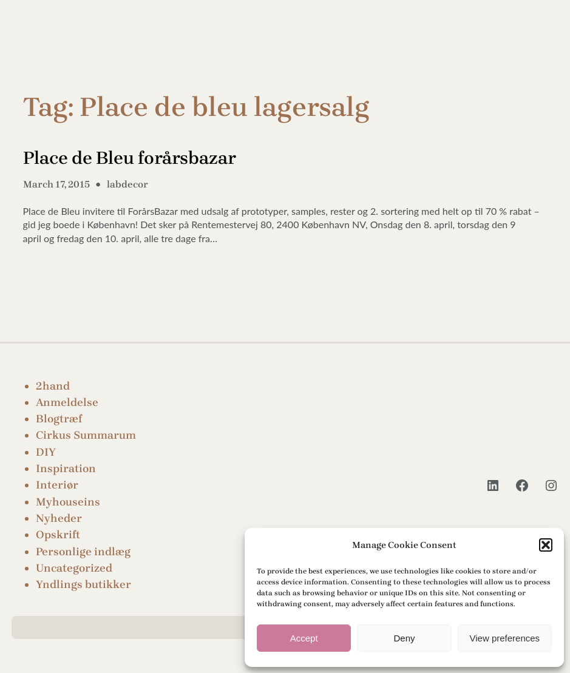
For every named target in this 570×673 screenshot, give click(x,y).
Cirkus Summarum (86, 435)
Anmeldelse (67, 402)
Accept (304, 638)
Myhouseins (68, 502)
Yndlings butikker (83, 584)
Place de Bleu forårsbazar (129, 157)
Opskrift (58, 534)
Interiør (57, 485)
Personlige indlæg (83, 551)
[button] (546, 545)
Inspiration (66, 468)
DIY (46, 452)
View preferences (505, 638)
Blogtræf (59, 418)
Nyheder (59, 518)
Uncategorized (74, 568)
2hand (53, 386)
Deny (404, 638)
